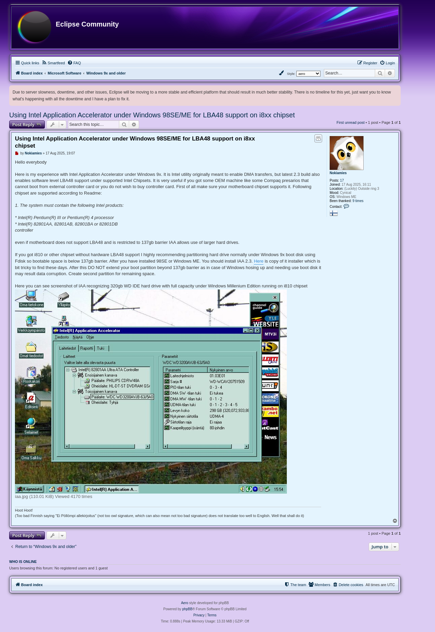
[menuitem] (53, 63)
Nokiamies (338, 173)
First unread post (350, 122)
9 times (357, 201)
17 (342, 180)
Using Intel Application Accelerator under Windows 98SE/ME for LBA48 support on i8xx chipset (152, 115)
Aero (184, 603)
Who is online (23, 562)
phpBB (187, 609)
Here (258, 261)
